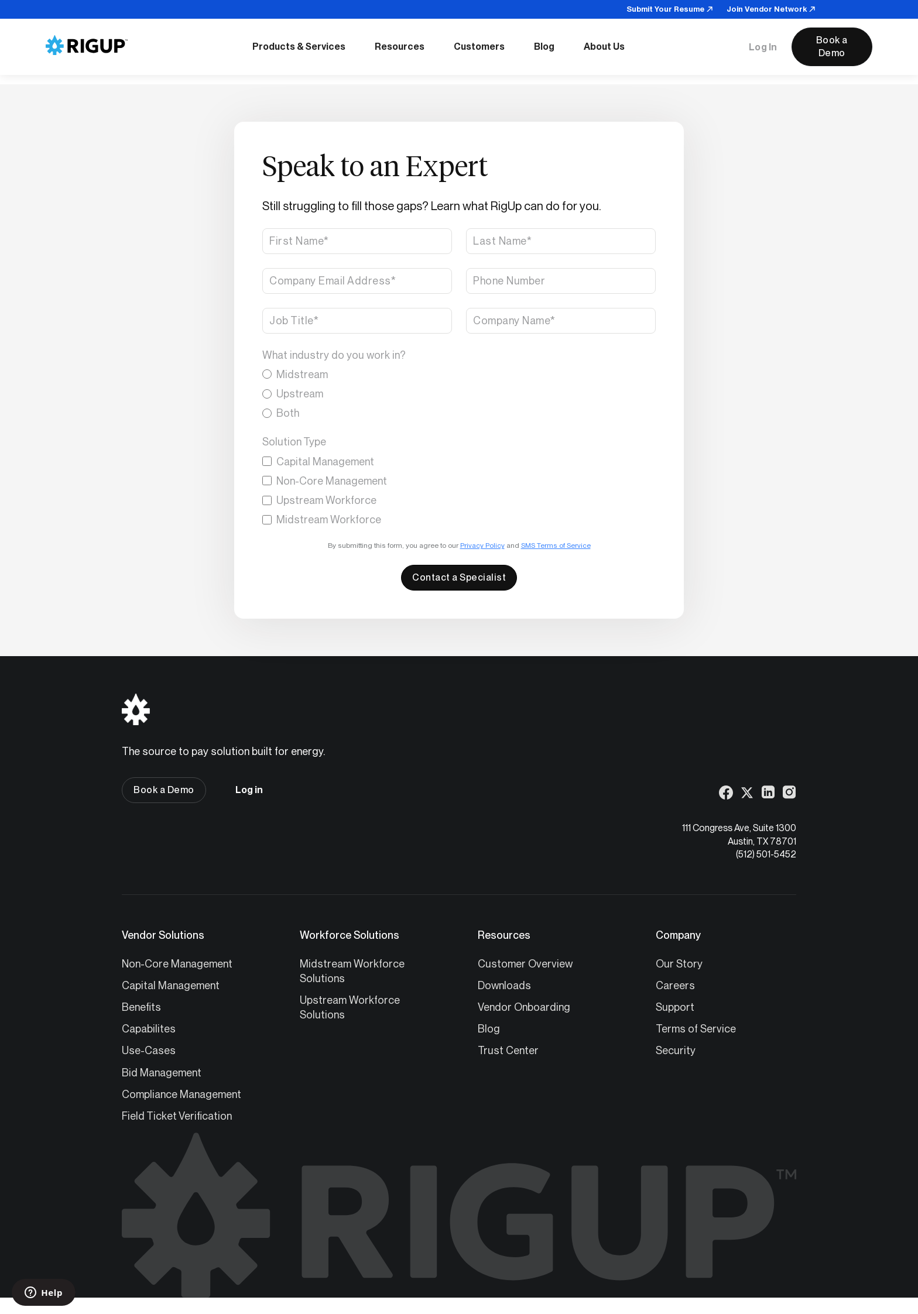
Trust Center (508, 1050)
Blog (489, 1029)
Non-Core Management (177, 964)
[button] (298, 47)
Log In (763, 47)
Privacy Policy (482, 545)
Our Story (679, 964)
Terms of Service (696, 1029)
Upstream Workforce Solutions (350, 1007)
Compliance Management (181, 1094)
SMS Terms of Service (556, 545)
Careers (675, 985)
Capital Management (171, 985)
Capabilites (149, 1029)
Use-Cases (149, 1050)
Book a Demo (832, 47)
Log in (249, 789)
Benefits (141, 1007)
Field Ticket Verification (177, 1116)
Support (675, 1007)
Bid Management (161, 1072)
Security (676, 1050)
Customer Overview (525, 964)
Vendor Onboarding (524, 1007)
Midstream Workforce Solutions (352, 971)
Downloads (504, 985)
